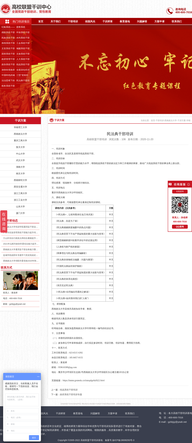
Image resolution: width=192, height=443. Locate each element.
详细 (188, 120)
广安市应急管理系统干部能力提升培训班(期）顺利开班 (28, 232)
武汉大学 (20, 160)
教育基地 (125, 21)
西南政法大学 (20, 134)
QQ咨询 (180, 226)
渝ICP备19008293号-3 (123, 440)
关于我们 (56, 21)
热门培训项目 (21, 21)
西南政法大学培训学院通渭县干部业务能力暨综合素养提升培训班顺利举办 (37, 227)
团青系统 (20, 27)
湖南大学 (20, 167)
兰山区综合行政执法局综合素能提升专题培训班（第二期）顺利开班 (34, 238)
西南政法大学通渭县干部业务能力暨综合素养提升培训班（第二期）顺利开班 (38, 249)
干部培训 (73, 21)
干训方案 (59, 120)
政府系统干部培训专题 (71, 394)
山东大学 (20, 206)
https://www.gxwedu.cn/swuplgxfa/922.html (83, 380)
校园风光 (90, 21)
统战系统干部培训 (69, 389)
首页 (40, 21)
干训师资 (107, 21)
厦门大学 (20, 213)
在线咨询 (180, 191)
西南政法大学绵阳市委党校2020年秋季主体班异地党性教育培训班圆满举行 (37, 261)
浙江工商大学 (20, 193)
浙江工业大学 (20, 200)
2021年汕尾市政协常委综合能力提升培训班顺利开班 (27, 244)
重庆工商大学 (20, 140)
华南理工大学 (20, 127)
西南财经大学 (20, 180)
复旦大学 (20, 147)
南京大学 (20, 173)
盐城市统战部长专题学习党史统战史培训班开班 (24, 255)
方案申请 (159, 21)
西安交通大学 (20, 186)
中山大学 (20, 153)
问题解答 (142, 21)
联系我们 (177, 21)
